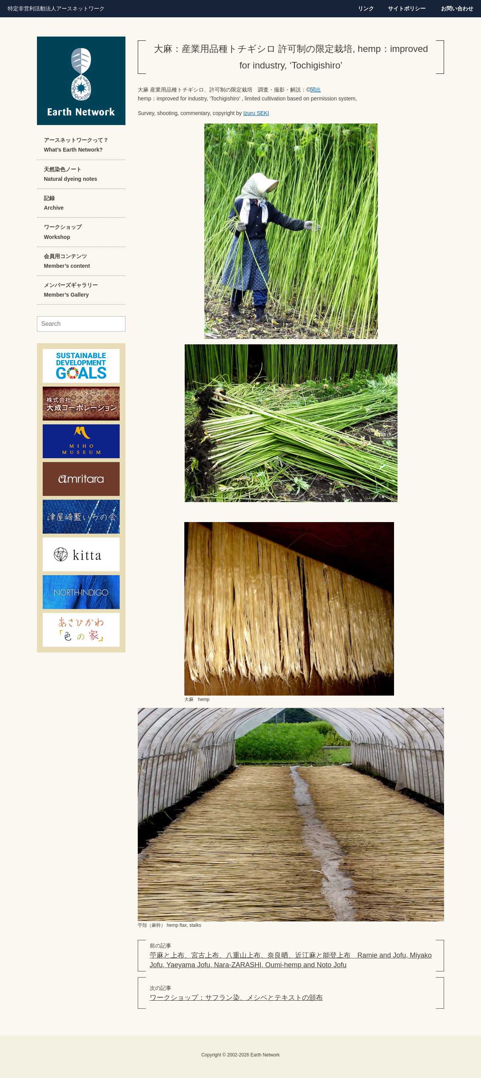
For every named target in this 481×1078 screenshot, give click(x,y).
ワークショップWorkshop (63, 232)
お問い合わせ (457, 8)
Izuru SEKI (256, 113)
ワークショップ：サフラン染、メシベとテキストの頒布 (236, 997)
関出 (315, 90)
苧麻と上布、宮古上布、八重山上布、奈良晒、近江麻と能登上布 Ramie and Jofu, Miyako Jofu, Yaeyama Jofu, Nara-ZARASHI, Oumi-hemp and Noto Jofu (291, 960)
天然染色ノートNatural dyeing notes (70, 174)
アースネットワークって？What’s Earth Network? (76, 145)
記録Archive (53, 203)
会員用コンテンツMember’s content (67, 261)
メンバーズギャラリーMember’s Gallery (71, 290)
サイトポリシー (407, 8)
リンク (366, 8)
